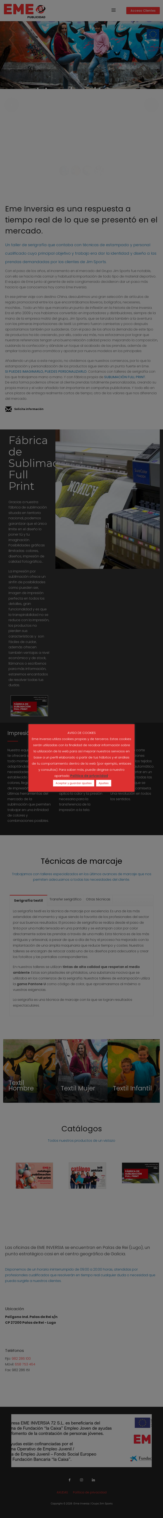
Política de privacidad (89, 776)
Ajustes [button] (104, 783)
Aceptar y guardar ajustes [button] (74, 783)
